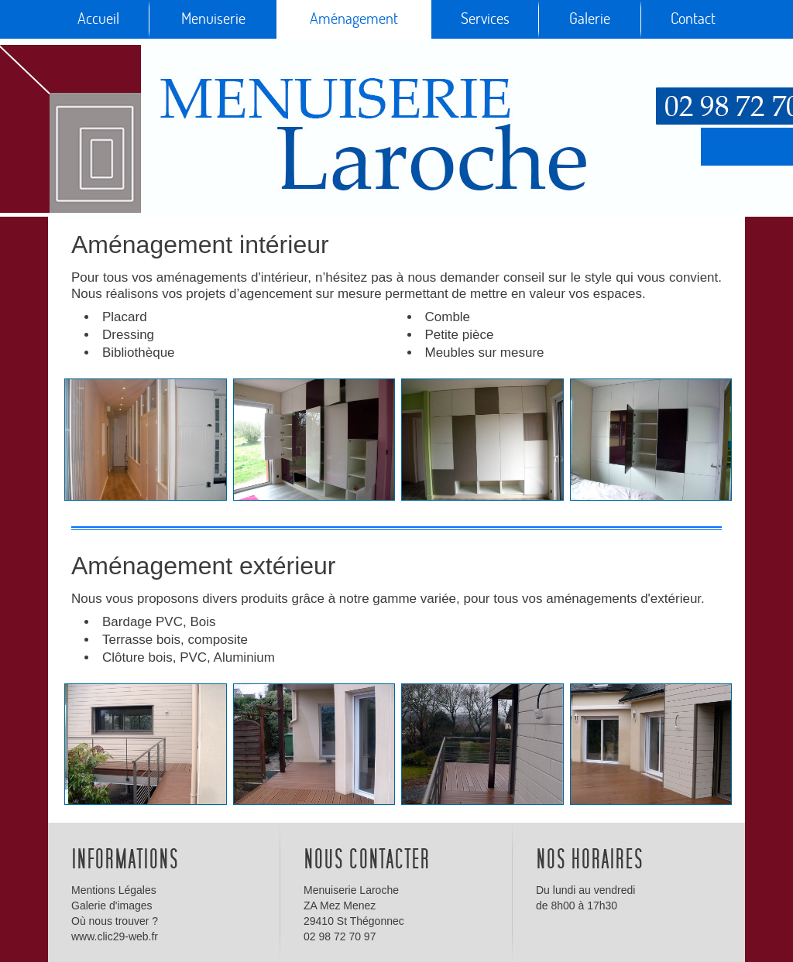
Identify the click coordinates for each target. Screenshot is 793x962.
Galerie (589, 18)
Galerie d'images (112, 905)
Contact (693, 18)
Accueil (98, 18)
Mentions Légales (113, 890)
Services (485, 18)
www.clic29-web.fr (114, 936)
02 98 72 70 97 (340, 936)
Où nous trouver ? (114, 921)
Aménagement (354, 18)
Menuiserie (213, 18)
